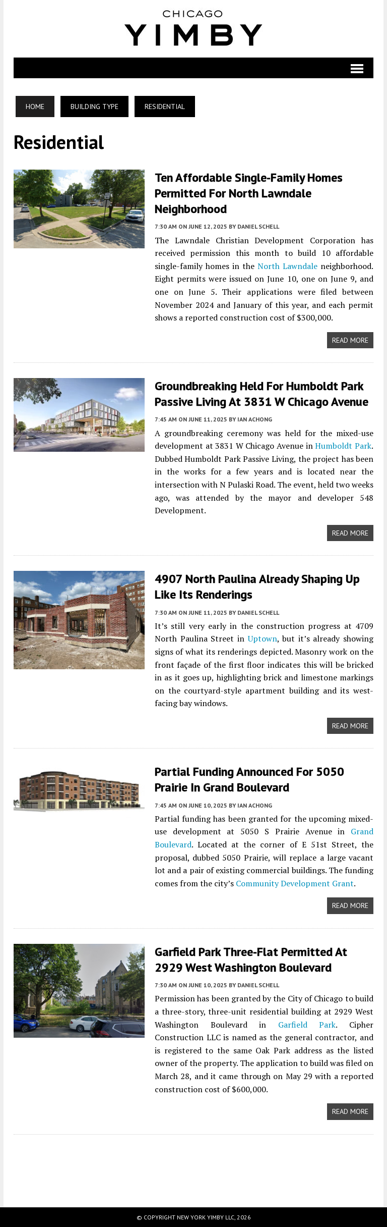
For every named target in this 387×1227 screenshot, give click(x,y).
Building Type (94, 106)
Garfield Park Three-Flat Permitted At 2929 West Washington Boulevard (251, 959)
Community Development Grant (295, 883)
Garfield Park (307, 1024)
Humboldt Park (343, 445)
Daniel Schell (258, 226)
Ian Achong (254, 419)
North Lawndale (287, 266)
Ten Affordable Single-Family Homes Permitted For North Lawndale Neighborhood (249, 193)
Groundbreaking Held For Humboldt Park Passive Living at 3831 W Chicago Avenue (261, 393)
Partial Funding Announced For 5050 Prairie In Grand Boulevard (249, 779)
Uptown (262, 638)
